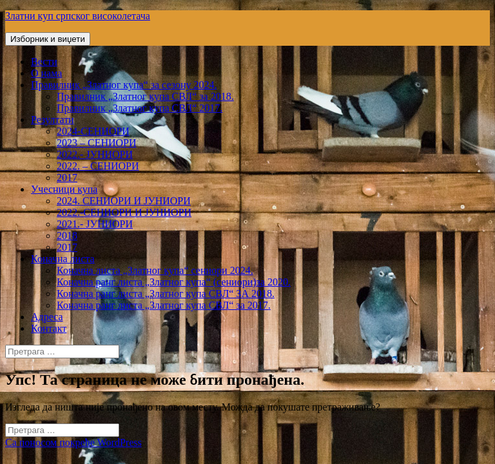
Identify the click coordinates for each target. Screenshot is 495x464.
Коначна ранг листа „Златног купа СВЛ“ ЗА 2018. (166, 293)
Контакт (48, 328)
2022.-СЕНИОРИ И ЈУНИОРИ (124, 212)
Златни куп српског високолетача (77, 15)
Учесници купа (64, 189)
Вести (44, 61)
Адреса (47, 316)
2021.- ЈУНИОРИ (95, 223)
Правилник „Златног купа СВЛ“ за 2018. (145, 96)
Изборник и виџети (47, 39)
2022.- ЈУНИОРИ (95, 154)
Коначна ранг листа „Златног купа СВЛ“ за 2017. (164, 305)
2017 (67, 177)
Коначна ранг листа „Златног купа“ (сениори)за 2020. (174, 281)
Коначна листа (63, 258)
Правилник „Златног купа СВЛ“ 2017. (139, 107)
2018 (67, 235)
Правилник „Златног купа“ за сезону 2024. (124, 84)
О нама (46, 73)
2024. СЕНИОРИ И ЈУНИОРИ (124, 200)
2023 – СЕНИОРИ (97, 142)
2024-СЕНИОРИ (93, 131)
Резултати (52, 119)
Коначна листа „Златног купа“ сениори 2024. (155, 270)
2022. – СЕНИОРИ (98, 165)
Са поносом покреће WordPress (73, 442)
